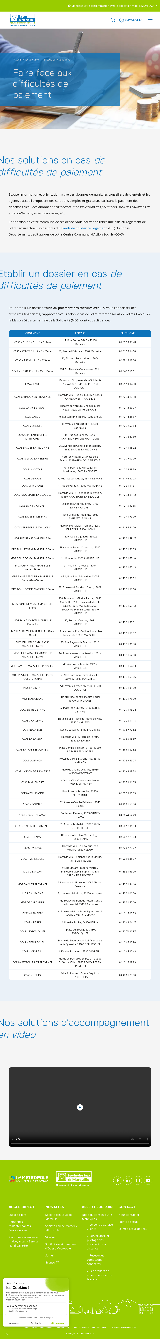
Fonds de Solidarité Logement (84, 228)
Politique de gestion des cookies (90, 1327)
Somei (49, 1255)
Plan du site (63, 1327)
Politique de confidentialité (80, 1333)
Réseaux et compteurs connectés (95, 1260)
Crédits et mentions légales (38, 1327)
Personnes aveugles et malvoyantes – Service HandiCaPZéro (24, 1241)
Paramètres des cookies (124, 1327)
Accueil (17, 59)
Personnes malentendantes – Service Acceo (21, 1226)
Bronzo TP (52, 1262)
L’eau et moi (32, 59)
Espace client (17, 1215)
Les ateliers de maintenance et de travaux (99, 1275)
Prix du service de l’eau (57, 59)
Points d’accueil (128, 1222)
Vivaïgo (50, 1237)
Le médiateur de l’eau (132, 1229)
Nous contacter (128, 1215)
